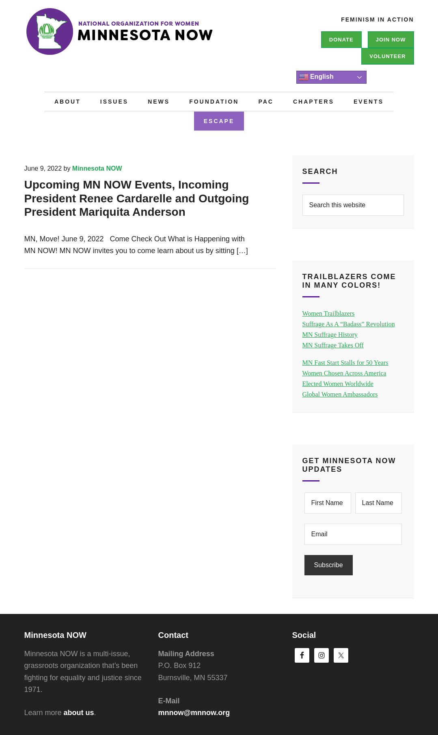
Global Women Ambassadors (340, 394)
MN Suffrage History (330, 334)
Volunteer (387, 56)
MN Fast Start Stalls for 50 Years (345, 362)
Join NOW (391, 40)
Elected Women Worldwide (337, 383)
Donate (341, 40)
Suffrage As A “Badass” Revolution (348, 324)
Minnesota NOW (146, 36)
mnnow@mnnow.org (194, 713)
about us (79, 713)
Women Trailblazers (328, 313)
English (316, 77)
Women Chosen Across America (344, 373)
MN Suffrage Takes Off (333, 345)
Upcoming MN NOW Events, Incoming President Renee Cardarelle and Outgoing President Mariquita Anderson (136, 198)
